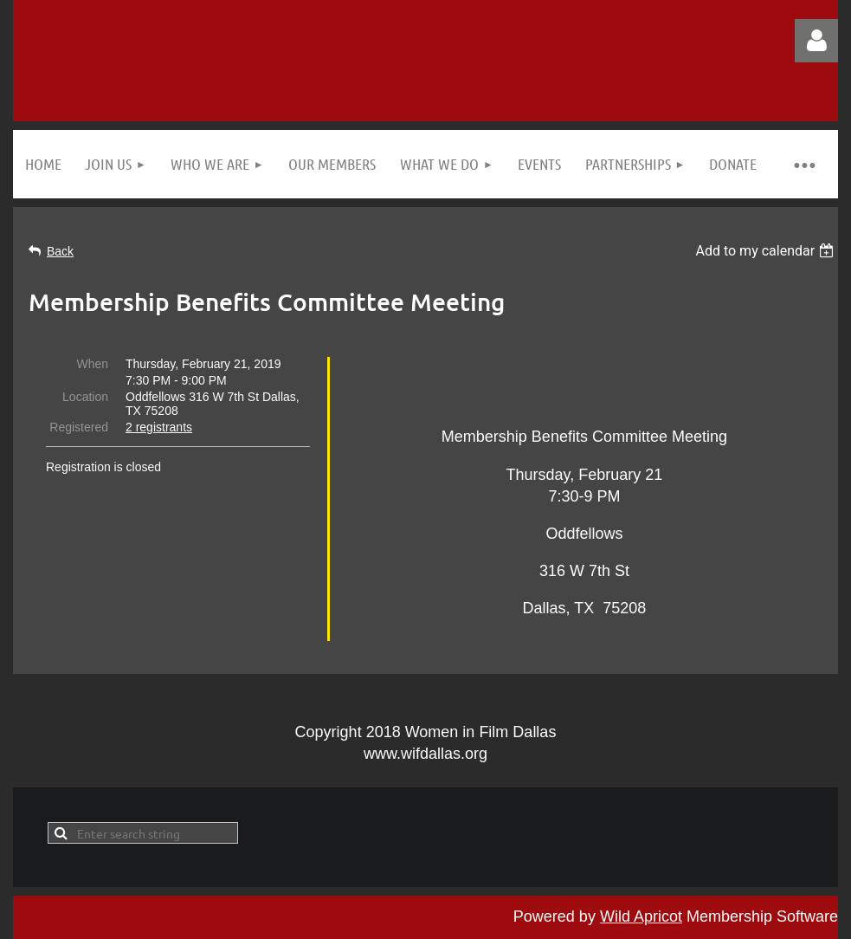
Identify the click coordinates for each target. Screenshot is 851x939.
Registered (78, 427)
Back (60, 251)
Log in (816, 40)
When (92, 364)
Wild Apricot (641, 916)
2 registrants (159, 427)
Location (85, 397)
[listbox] (766, 251)
